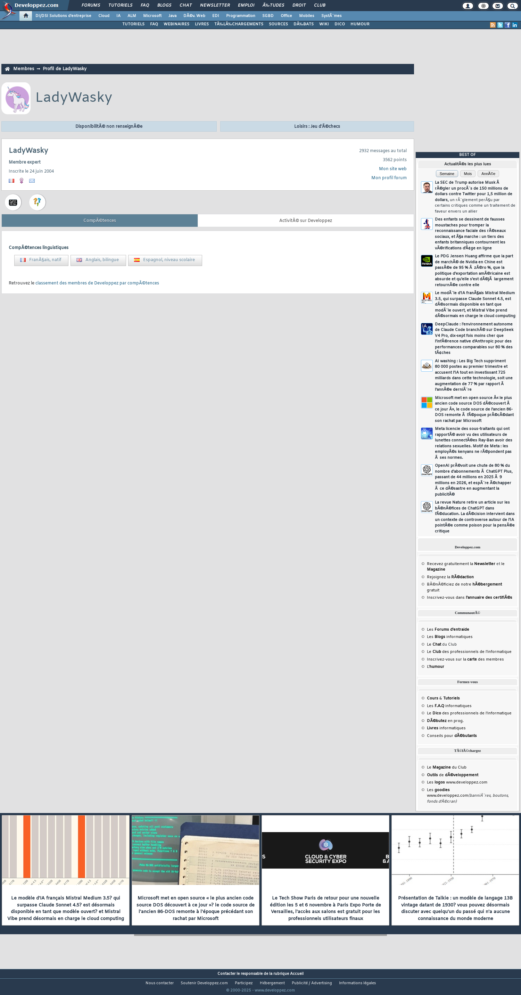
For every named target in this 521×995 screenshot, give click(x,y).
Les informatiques (450, 637)
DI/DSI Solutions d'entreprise (63, 16)
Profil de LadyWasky (64, 69)
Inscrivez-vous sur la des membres (465, 659)
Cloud (103, 16)
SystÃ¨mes (331, 16)
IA (118, 16)
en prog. (445, 721)
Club (319, 5)
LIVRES (202, 24)
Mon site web (393, 169)
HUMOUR (360, 24)
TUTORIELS (133, 24)
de (452, 775)
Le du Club (446, 767)
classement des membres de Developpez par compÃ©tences (97, 283)
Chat (185, 5)
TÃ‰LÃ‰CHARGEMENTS (238, 24)
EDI (215, 16)
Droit (299, 5)
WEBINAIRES (176, 24)
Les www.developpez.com (457, 782)
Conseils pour (452, 735)
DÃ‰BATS (303, 24)
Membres (23, 69)
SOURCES (278, 24)
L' (435, 666)
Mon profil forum (389, 178)
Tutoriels (120, 5)
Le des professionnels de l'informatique (469, 651)
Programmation (240, 16)
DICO (339, 24)
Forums (91, 5)
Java (172, 16)
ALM (131, 16)
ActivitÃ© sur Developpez (305, 221)
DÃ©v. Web (194, 16)
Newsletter (214, 5)
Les (448, 629)
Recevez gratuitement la (461, 564)
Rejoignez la (450, 577)
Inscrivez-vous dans (469, 597)
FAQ (145, 5)
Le (434, 644)
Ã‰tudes (273, 5)
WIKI (324, 24)
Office (286, 16)
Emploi (246, 5)
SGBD (268, 16)
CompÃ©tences (99, 221)
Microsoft (152, 16)
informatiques (446, 728)
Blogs (164, 5)
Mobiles (306, 16)
